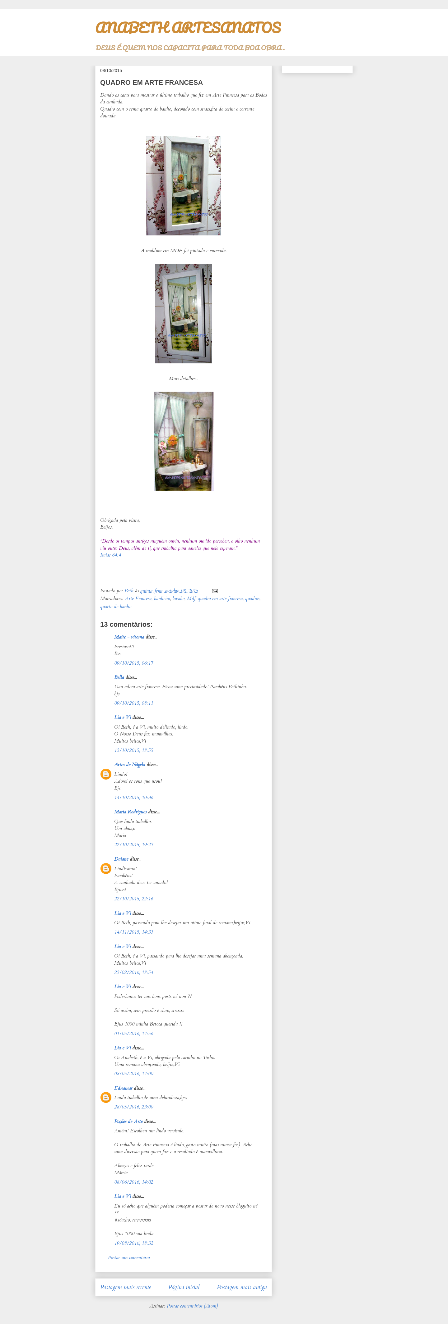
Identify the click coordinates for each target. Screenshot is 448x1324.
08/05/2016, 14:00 (133, 1073)
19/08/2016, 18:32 (133, 1243)
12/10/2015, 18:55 (133, 750)
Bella (119, 677)
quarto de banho (115, 606)
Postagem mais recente (125, 1287)
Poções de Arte (128, 1121)
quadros (252, 598)
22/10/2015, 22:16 (133, 898)
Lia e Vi (122, 717)
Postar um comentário (129, 1257)
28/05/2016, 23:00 (133, 1106)
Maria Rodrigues (130, 811)
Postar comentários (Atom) (192, 1306)
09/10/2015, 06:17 (133, 663)
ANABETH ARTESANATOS (188, 27)
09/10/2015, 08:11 (133, 703)
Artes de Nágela (129, 764)
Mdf (191, 598)
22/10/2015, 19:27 (133, 844)
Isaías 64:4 (110, 555)
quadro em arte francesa (220, 598)
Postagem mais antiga (242, 1287)
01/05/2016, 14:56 (133, 1033)
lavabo (178, 598)
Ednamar (123, 1088)
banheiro (162, 598)
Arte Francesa (138, 598)
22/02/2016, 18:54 (133, 972)
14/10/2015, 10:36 (133, 797)
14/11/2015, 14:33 (133, 932)
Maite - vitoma (129, 637)
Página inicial (183, 1287)
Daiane (121, 859)
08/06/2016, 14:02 (133, 1182)
